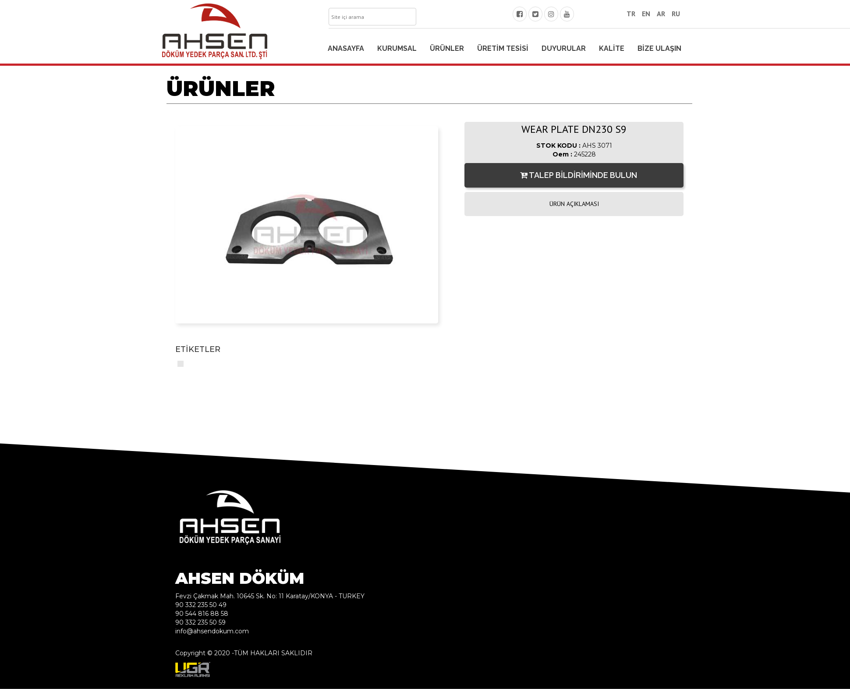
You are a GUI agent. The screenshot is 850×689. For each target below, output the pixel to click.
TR (631, 13)
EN (646, 13)
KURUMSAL (397, 48)
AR (661, 13)
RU (676, 13)
